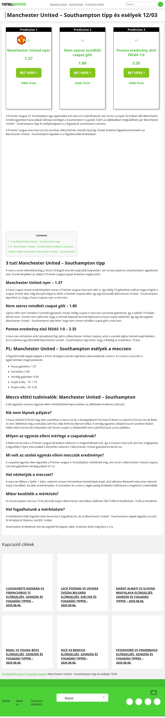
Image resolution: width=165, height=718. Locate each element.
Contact (6, 700)
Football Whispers (13, 674)
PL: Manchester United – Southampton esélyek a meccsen (41, 246)
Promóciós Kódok (94, 4)
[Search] (141, 4)
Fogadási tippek (58, 4)
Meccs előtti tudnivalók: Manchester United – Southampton (41, 251)
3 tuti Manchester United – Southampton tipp (34, 241)
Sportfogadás (76, 4)
